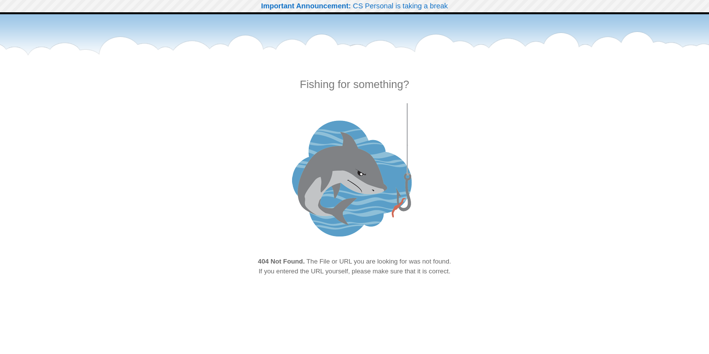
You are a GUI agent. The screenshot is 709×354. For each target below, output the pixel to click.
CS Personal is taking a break (354, 6)
